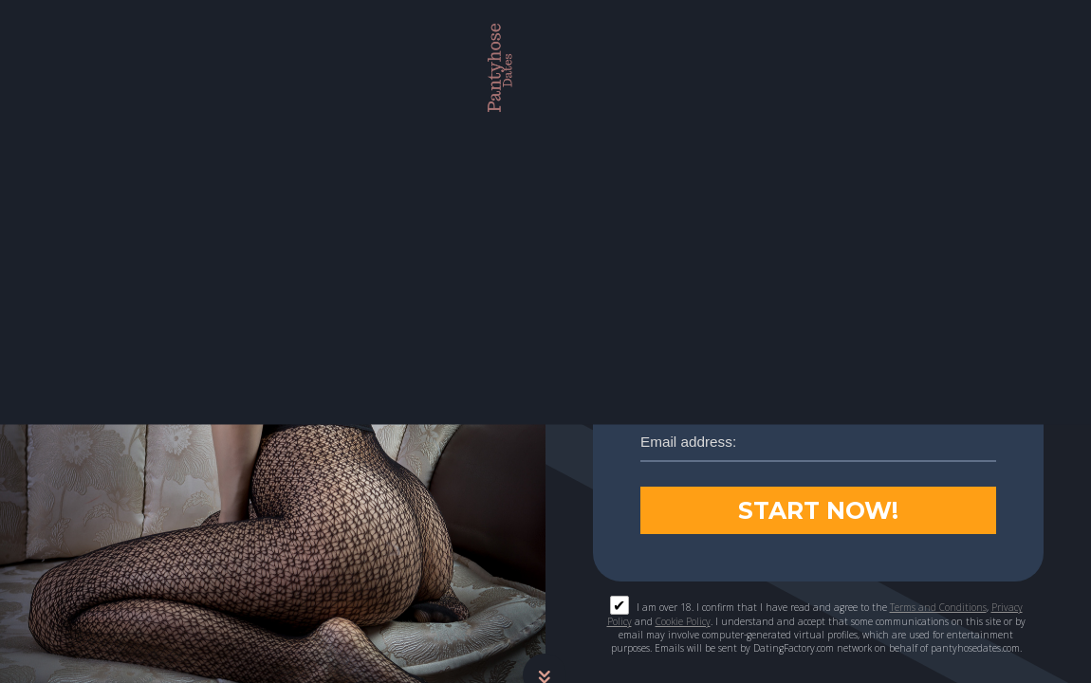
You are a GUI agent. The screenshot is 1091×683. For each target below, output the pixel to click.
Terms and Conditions (938, 606)
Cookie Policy (683, 620)
